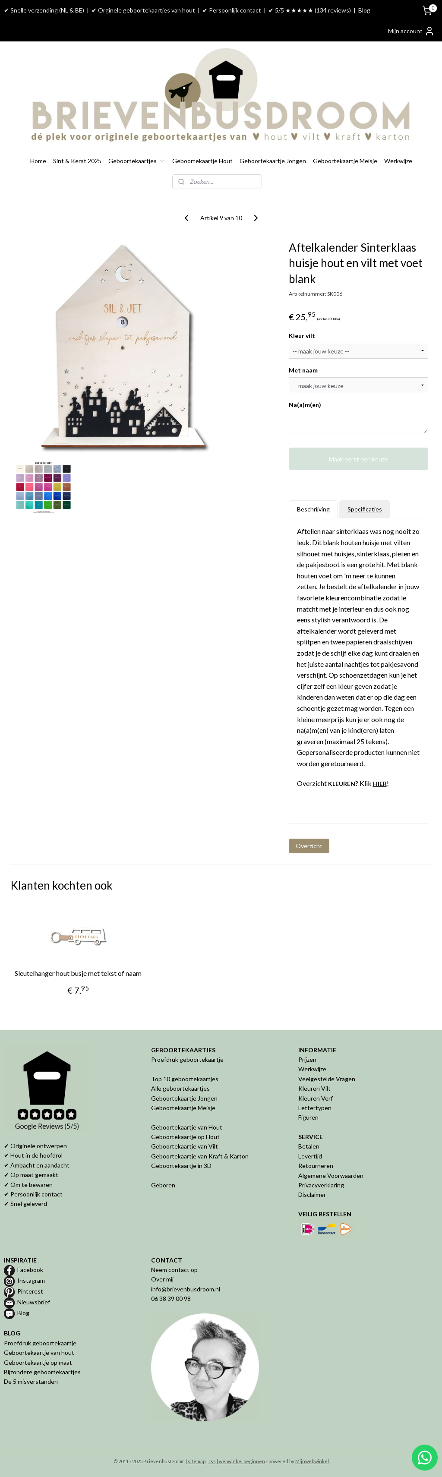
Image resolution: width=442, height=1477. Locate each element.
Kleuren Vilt (314, 1088)
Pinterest (30, 1291)
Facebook (30, 1269)
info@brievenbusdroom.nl (185, 1289)
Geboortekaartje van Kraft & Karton (200, 1156)
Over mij (162, 1279)
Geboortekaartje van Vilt (185, 1146)
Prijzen (307, 1059)
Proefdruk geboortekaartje (187, 1059)
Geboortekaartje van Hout (186, 1127)
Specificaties (364, 509)
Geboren (163, 1185)
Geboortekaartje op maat (38, 1362)
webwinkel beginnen (242, 1461)
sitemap (196, 1461)
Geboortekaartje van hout (39, 1352)
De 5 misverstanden (31, 1381)
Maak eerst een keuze (358, 459)
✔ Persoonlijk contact (231, 10)
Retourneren (315, 1165)
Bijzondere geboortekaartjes (42, 1372)
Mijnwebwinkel (312, 1461)
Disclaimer (312, 1194)
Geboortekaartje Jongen (273, 160)
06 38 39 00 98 (171, 1298)
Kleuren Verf (315, 1098)
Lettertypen (315, 1107)
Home (38, 160)
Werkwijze (398, 160)
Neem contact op (174, 1269)
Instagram (31, 1280)
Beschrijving (313, 509)
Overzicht (309, 845)
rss (212, 1461)
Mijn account (411, 31)
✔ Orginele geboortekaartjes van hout (143, 10)
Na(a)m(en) (305, 404)
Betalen (308, 1146)
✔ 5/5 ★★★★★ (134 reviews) (309, 10)
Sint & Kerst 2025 (77, 160)
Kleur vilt (302, 335)
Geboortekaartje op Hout (185, 1136)
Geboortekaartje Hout (202, 160)
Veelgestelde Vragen (326, 1079)
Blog (364, 10)
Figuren (308, 1117)
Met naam (303, 370)
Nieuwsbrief (33, 1302)
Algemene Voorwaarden (330, 1175)
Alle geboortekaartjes (180, 1088)
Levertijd (310, 1156)
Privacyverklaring (321, 1185)
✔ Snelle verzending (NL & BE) (44, 10)
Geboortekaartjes (136, 160)
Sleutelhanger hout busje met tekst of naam (78, 973)
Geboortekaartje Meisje (345, 160)
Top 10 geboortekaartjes (184, 1079)
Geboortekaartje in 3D (181, 1165)
